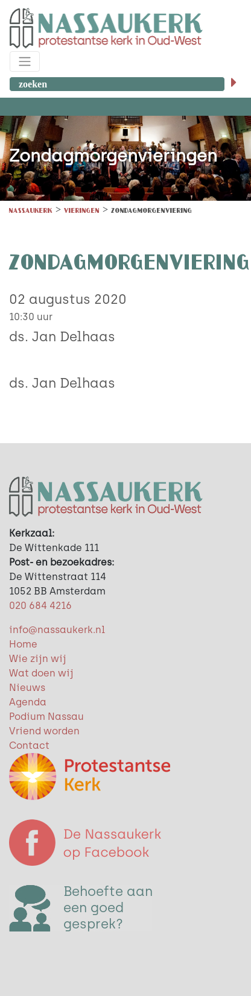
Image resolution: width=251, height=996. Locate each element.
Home (23, 644)
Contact (29, 745)
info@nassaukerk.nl (57, 629)
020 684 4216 (40, 605)
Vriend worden (44, 731)
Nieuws (27, 687)
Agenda (27, 702)
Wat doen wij (41, 673)
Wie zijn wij (37, 658)
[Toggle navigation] (25, 61)
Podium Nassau (46, 716)
